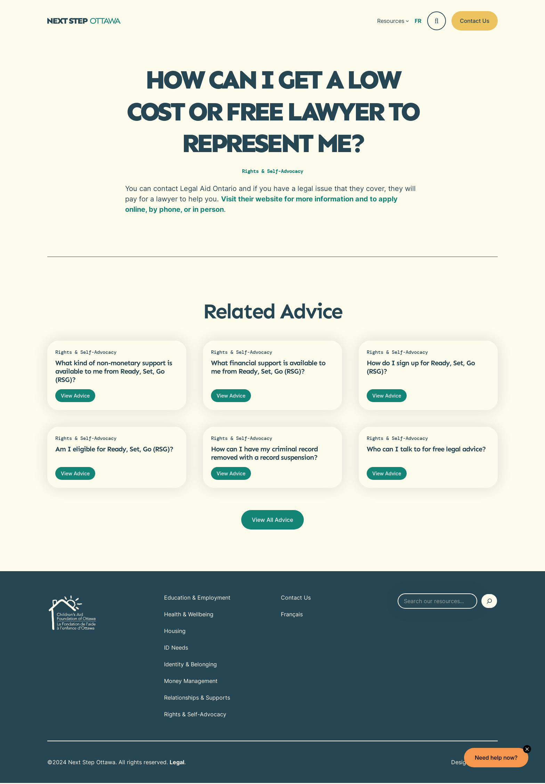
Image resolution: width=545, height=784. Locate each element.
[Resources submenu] (393, 20)
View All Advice (272, 520)
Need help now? (495, 757)
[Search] (489, 602)
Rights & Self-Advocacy (272, 171)
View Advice (75, 396)
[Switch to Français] (418, 21)
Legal (177, 763)
